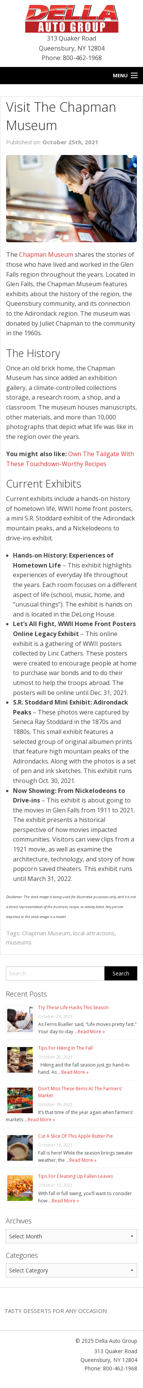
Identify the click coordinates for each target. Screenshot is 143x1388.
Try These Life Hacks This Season (73, 1007)
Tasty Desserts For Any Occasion (55, 1311)
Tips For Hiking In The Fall (65, 1048)
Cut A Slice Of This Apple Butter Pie (75, 1136)
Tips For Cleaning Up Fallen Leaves (75, 1176)
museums (19, 942)
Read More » (91, 1031)
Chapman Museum (46, 254)
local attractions (94, 933)
